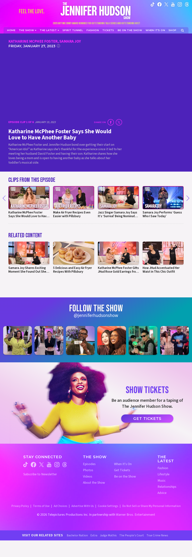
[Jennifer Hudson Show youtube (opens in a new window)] (173, 4)
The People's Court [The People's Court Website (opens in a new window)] (131, 535)
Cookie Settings (108, 506)
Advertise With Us (82, 506)
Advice (162, 493)
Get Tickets (147, 418)
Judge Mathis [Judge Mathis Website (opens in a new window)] (108, 535)
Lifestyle (163, 474)
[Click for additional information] (58, 45)
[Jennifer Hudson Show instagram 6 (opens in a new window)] (174, 340)
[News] (49, 30)
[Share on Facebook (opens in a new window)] (111, 122)
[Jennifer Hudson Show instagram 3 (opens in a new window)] (80, 340)
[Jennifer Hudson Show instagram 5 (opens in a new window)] (143, 340)
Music (162, 480)
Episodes (89, 464)
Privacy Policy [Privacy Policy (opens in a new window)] (20, 506)
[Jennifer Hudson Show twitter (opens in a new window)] (166, 4)
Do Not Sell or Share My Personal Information (151, 506)
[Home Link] (96, 10)
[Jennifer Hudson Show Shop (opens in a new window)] (172, 30)
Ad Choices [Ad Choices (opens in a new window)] (60, 506)
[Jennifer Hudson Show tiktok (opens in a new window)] (153, 4)
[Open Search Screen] (182, 30)
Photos (88, 470)
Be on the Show (125, 476)
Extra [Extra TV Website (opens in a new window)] (93, 535)
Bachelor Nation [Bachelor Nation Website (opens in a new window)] (77, 535)
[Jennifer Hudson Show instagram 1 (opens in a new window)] (17, 340)
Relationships (167, 487)
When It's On (123, 464)
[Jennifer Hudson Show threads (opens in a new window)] (64, 464)
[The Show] (27, 30)
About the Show (94, 483)
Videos (87, 476)
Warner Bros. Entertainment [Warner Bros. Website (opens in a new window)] (135, 514)
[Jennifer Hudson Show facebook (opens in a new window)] (159, 4)
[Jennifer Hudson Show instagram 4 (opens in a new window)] (111, 340)
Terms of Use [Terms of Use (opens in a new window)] (41, 506)
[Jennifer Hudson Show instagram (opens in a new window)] (180, 4)
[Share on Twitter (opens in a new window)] (119, 122)
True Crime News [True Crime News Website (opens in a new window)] (157, 535)
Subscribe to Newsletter (40, 474)
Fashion (163, 468)
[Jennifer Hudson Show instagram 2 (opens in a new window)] (48, 340)
